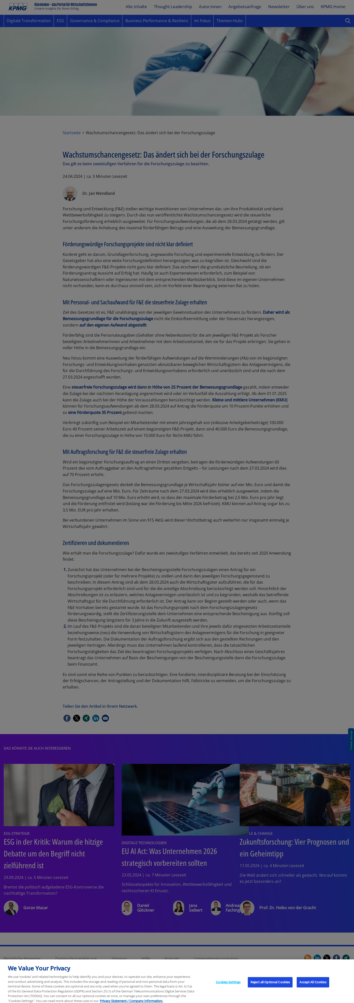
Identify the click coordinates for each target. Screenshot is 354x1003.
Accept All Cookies (312, 986)
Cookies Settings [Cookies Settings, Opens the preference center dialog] (228, 986)
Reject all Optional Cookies (270, 986)
